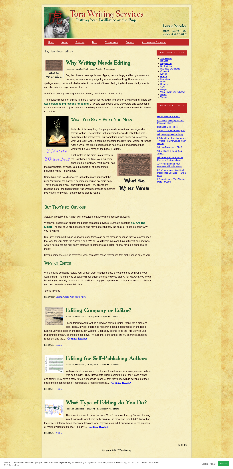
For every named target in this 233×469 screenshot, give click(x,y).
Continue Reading (77, 338)
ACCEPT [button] (223, 464)
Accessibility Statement (154, 42)
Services (79, 42)
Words (163, 94)
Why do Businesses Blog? (169, 147)
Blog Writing (166, 63)
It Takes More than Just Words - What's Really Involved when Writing (171, 141)
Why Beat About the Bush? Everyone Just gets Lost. (170, 158)
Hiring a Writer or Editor (168, 116)
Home (51, 42)
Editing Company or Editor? (98, 311)
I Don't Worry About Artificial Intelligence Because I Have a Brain (171, 173)
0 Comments (109, 69)
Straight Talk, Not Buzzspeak (171, 130)
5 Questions (166, 58)
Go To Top (182, 445)
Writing (163, 97)
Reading (164, 84)
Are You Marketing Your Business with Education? (169, 165)
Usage (163, 89)
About (64, 42)
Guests (163, 76)
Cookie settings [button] (208, 464)
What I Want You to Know (74, 297)
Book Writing (166, 66)
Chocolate (165, 71)
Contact (130, 42)
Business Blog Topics (167, 127)
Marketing (165, 79)
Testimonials (111, 42)
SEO (162, 86)
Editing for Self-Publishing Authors (106, 359)
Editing (59, 297)
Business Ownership (170, 69)
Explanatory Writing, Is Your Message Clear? (170, 121)
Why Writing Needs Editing (98, 63)
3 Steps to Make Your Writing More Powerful (171, 180)
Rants (163, 81)
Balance (164, 61)
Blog (94, 42)
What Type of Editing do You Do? (106, 403)
